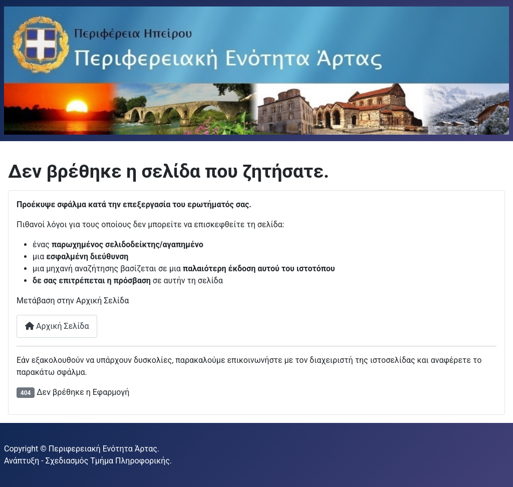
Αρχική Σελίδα (57, 326)
